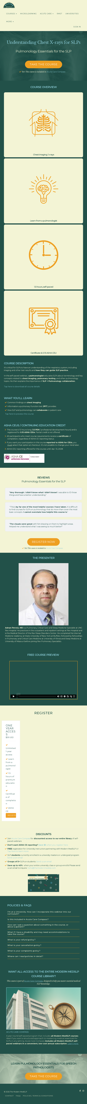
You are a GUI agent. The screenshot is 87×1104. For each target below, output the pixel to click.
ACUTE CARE (46, 14)
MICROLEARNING (28, 14)
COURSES (11, 14)
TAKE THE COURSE (44, 1076)
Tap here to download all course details (22, 387)
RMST (59, 14)
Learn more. (73, 1044)
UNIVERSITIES (72, 14)
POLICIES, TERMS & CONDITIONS (38, 1096)
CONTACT (9, 1096)
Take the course (44, 64)
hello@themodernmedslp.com (42, 868)
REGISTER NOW (43, 541)
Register (12, 815)
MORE (10, 22)
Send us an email (15, 858)
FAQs (18, 1096)
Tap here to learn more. (18, 851)
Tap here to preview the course (19, 414)
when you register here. (57, 845)
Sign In (77, 27)
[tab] (43, 913)
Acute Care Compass (56, 72)
